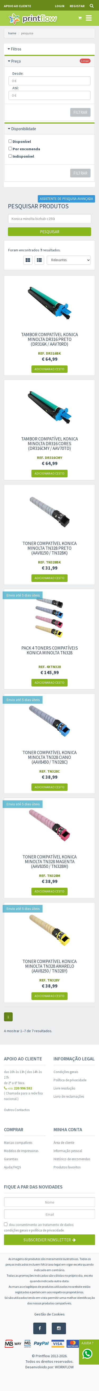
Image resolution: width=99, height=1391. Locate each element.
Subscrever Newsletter (49, 1239)
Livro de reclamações (69, 1096)
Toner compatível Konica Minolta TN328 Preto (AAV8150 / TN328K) (49, 548)
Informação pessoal (68, 1151)
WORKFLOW (64, 1367)
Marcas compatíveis (18, 1142)
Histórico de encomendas (72, 1159)
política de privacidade (47, 1230)
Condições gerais (66, 1072)
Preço (16, 61)
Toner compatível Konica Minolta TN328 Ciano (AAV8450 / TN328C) (49, 757)
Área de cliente (64, 1142)
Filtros (16, 48)
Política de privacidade (70, 1080)
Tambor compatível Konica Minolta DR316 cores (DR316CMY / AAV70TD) (49, 443)
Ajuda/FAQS (12, 1167)
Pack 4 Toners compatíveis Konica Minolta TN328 (49, 650)
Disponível (19, 141)
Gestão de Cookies (49, 1314)
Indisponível (21, 156)
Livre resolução (64, 1088)
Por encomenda (24, 149)
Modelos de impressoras (21, 1151)
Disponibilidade (23, 128)
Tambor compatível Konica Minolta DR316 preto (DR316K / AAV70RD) (49, 339)
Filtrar (80, 112)
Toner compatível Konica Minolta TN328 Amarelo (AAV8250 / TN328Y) (49, 966)
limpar (85, 61)
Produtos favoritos (67, 1167)
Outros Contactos (17, 1110)
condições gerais (16, 1230)
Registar (77, 6)
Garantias (11, 1159)
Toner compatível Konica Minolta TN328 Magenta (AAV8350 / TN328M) (49, 861)
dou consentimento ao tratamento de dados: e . (39, 1228)
